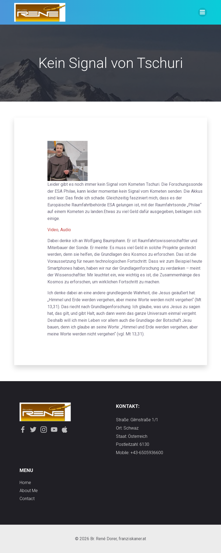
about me (29, 490)
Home (25, 482)
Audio (65, 229)
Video (52, 229)
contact (27, 498)
